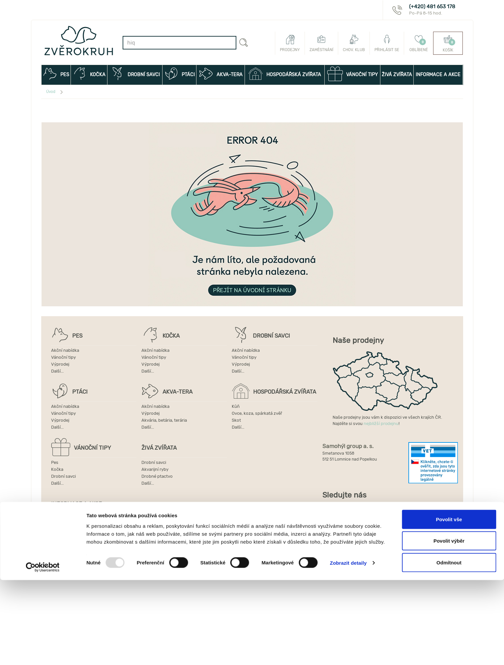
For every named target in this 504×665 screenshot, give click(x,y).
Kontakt (147, 525)
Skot (236, 420)
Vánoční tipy (63, 357)
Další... (57, 371)
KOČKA (88, 73)
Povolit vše (449, 604)
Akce (144, 518)
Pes (54, 462)
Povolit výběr (448, 626)
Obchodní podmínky (71, 532)
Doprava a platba (155, 532)
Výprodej (60, 364)
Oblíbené (418, 43)
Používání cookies (69, 545)
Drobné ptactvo (157, 476)
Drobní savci (63, 476)
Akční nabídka (65, 350)
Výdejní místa (64, 539)
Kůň (236, 406)
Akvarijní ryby (154, 469)
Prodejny (290, 43)
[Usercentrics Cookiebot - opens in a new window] (43, 652)
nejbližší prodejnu (381, 423)
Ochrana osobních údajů (163, 539)
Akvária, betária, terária (164, 420)
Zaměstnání (321, 43)
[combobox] (179, 42)
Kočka (57, 469)
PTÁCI (179, 73)
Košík (448, 43)
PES (56, 73)
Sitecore (406, 563)
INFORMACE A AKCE (439, 78)
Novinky (59, 525)
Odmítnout (448, 647)
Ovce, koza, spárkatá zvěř (257, 413)
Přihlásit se (386, 43)
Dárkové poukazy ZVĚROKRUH (81, 518)
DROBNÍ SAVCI (135, 73)
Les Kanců (438, 563)
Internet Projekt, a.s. (352, 563)
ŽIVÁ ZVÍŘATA (397, 74)
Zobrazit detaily (348, 648)
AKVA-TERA (221, 73)
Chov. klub (354, 43)
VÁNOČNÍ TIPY (352, 73)
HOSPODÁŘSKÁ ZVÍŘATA (284, 73)
